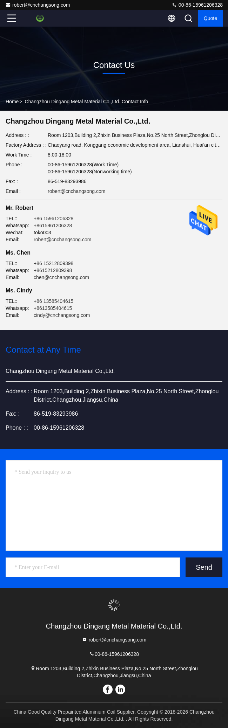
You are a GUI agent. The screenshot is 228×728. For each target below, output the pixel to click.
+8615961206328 (53, 225)
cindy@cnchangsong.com (62, 315)
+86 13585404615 (53, 301)
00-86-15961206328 (197, 5)
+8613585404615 (53, 308)
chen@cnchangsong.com (61, 277)
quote (210, 18)
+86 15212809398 (53, 263)
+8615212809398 (53, 270)
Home (12, 101)
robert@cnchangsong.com (37, 5)
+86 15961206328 (53, 218)
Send (204, 567)
